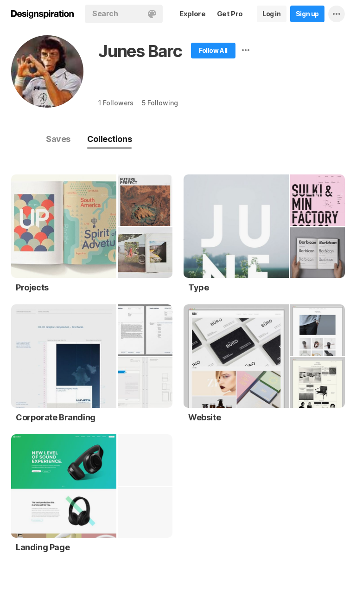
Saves (58, 139)
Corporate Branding (55, 417)
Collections (109, 139)
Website (204, 417)
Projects (32, 287)
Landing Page (43, 547)
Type (198, 287)
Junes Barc (140, 51)
